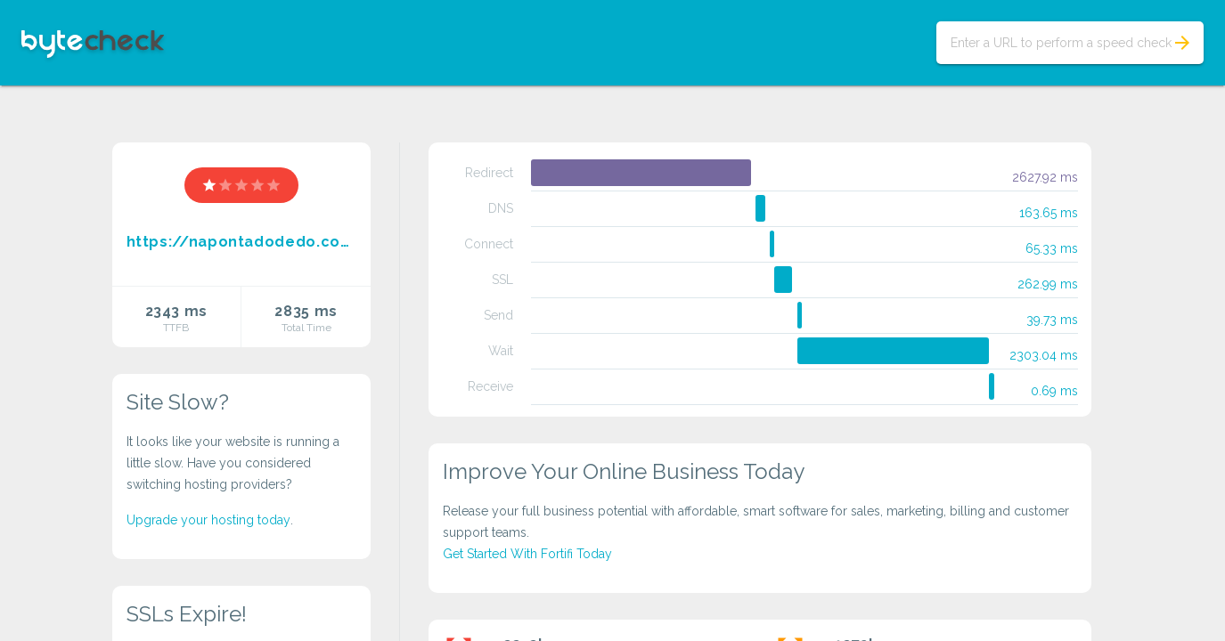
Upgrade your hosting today (208, 520)
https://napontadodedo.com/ (242, 241)
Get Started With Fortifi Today (527, 554)
